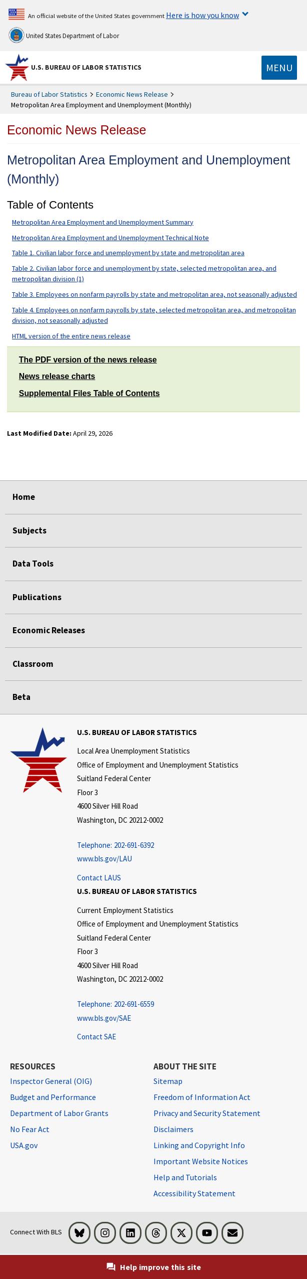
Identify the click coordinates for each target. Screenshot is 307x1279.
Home (23, 496)
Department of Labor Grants (59, 1113)
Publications (37, 597)
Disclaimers (174, 1129)
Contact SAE (96, 1036)
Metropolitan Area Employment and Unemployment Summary (103, 222)
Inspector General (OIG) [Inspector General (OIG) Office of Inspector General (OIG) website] (51, 1081)
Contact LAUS (99, 877)
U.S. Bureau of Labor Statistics (86, 67)
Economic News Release (132, 94)
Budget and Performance (53, 1097)
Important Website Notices (201, 1161)
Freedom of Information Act (202, 1097)
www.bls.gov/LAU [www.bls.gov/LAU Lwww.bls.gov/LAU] (104, 858)
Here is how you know (202, 15)
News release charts (57, 376)
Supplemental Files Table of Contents (89, 393)
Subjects (29, 530)
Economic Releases (48, 630)
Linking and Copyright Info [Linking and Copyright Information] (199, 1145)
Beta (21, 696)
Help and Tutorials (185, 1177)
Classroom (33, 663)
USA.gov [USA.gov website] (24, 1145)
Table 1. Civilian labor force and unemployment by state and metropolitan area (128, 252)
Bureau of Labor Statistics (49, 94)
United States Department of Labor (63, 35)
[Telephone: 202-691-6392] (157, 845)
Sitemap (168, 1081)
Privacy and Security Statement (207, 1113)
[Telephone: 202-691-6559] (157, 1004)
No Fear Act (30, 1129)
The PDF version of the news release (88, 359)
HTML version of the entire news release (71, 335)
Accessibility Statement (195, 1193)
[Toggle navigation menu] (279, 68)
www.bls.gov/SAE (104, 1018)
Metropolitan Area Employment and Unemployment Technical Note (110, 237)
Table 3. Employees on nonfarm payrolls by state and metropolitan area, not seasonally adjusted (154, 294)
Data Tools (33, 563)
